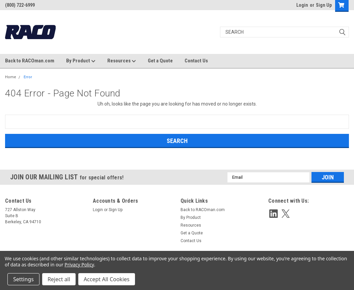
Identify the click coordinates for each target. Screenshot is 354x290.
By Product (81, 61)
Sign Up (324, 5)
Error (28, 77)
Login (302, 5)
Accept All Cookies (107, 279)
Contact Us (196, 61)
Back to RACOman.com (29, 61)
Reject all (59, 279)
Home (10, 77)
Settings (23, 279)
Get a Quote (160, 61)
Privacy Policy (79, 264)
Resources (121, 61)
